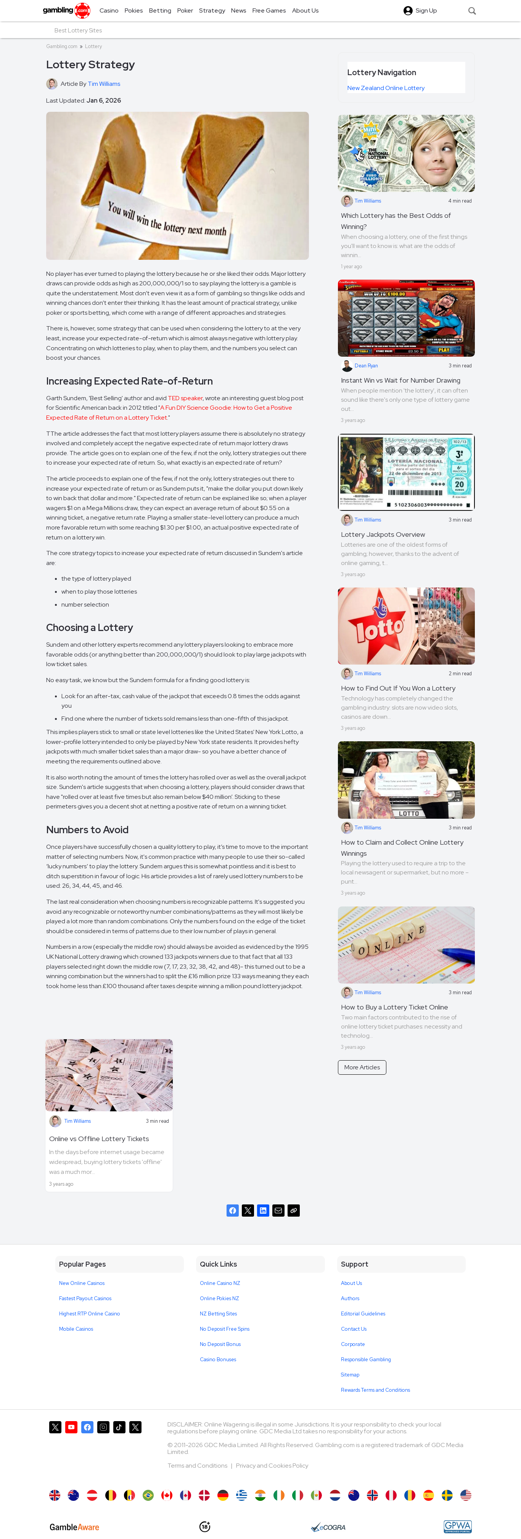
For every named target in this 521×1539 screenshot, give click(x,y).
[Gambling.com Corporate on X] (135, 1451)
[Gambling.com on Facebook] (87, 1451)
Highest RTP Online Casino (89, 1313)
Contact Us (354, 1329)
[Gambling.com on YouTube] (71, 1451)
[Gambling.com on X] (55, 1451)
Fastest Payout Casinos (85, 1298)
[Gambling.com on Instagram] (103, 1451)
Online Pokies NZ (219, 1298)
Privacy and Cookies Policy (272, 1466)
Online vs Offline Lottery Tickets (99, 1138)
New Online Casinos (82, 1283)
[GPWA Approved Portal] (458, 1526)
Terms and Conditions (197, 1466)
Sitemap (350, 1375)
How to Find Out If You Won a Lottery (398, 688)
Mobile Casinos (76, 1329)
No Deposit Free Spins (224, 1329)
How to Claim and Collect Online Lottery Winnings (402, 848)
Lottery (93, 46)
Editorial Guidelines (363, 1313)
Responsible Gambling (366, 1359)
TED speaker (185, 398)
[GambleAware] (74, 1527)
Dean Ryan (359, 366)
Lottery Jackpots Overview (383, 534)
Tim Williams (77, 1121)
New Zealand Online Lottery (386, 88)
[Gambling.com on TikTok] (119, 1451)
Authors (350, 1298)
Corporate (353, 1344)
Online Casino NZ (220, 1283)
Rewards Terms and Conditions (375, 1390)
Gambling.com (61, 46)
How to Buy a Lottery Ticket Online (394, 1007)
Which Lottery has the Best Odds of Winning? (396, 221)
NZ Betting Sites (218, 1313)
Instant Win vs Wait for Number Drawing (400, 380)
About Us (351, 1283)
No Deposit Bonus (220, 1344)
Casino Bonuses (218, 1359)
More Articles (362, 1067)
